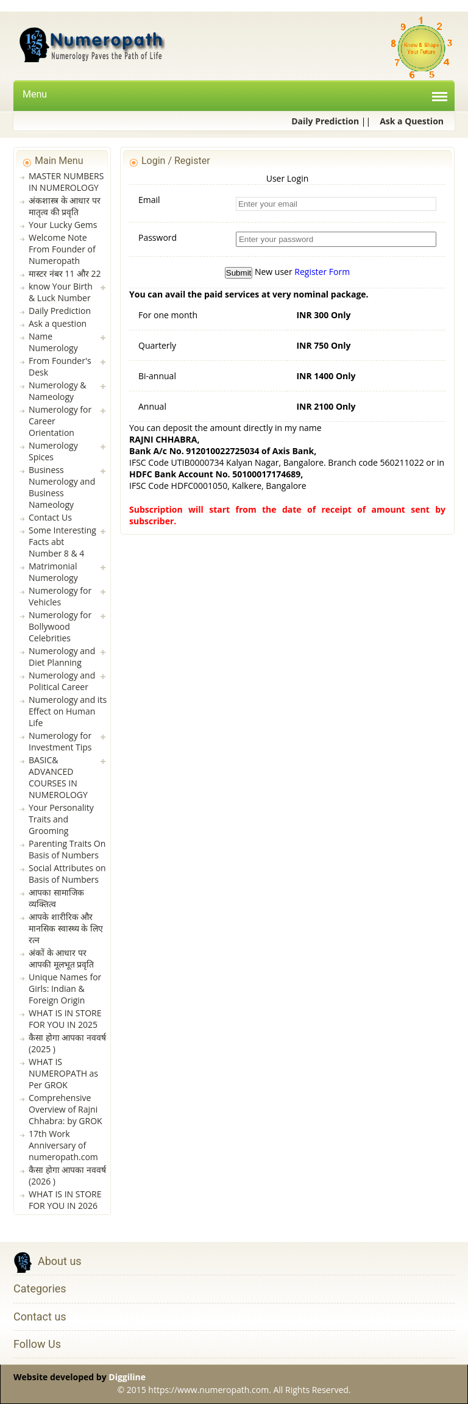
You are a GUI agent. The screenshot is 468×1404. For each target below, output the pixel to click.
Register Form (322, 271)
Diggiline (127, 1377)
